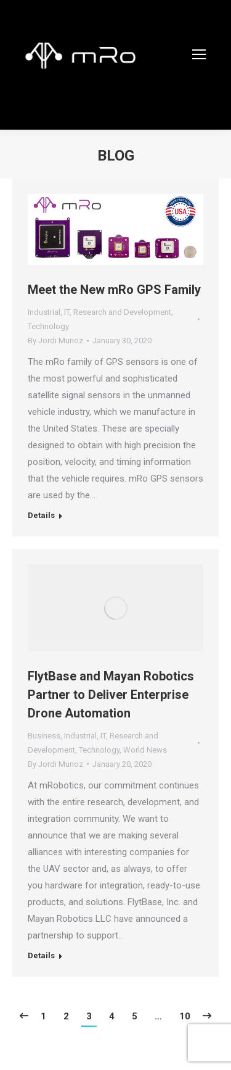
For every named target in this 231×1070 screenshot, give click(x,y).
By (55, 340)
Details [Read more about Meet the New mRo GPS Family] (41, 515)
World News (145, 749)
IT (67, 312)
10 (184, 1016)
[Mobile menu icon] (199, 54)
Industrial (44, 312)
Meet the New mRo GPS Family (114, 289)
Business (44, 735)
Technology (48, 326)
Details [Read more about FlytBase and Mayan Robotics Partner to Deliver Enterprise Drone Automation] (41, 955)
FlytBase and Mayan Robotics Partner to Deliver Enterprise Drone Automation (111, 695)
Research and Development (122, 312)
